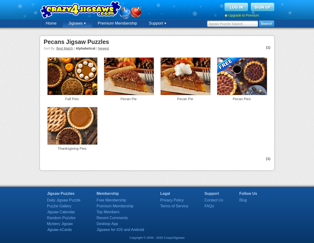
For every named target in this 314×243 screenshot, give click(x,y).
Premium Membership (117, 23)
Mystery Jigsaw (60, 224)
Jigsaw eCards (59, 230)
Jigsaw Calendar (61, 212)
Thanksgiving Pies (72, 148)
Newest (103, 48)
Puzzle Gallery (59, 206)
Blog (243, 200)
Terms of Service (174, 206)
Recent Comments (112, 218)
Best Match (64, 48)
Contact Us (213, 200)
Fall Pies (72, 99)
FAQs (209, 206)
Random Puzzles (61, 218)
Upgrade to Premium (244, 15)
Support (157, 23)
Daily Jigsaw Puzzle (63, 200)
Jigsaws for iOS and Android (120, 230)
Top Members (108, 212)
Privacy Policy (172, 200)
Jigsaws (77, 23)
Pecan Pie (128, 99)
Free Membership (111, 200)
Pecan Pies (242, 99)
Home (51, 23)
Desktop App (107, 224)
